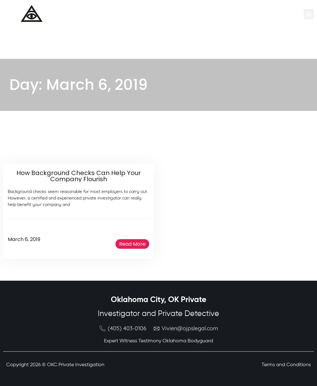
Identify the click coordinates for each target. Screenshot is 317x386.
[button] (309, 14)
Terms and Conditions (286, 364)
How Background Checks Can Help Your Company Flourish (78, 176)
